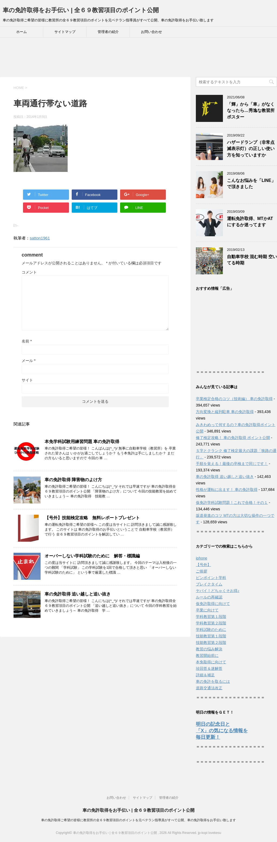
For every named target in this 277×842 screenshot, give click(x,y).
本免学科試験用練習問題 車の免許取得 (82, 441)
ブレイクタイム (209, 584)
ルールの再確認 (209, 597)
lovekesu (214, 833)
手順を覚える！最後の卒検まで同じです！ (232, 463)
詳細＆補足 (205, 675)
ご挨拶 (201, 571)
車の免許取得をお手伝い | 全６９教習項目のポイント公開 (81, 10)
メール (28, 360)
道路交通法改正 (209, 688)
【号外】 (203, 565)
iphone (201, 558)
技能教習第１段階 (211, 636)
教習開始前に (207, 655)
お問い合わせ (151, 32)
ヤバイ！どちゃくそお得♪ (217, 590)
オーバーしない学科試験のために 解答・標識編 (92, 556)
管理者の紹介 (108, 32)
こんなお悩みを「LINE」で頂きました (251, 183)
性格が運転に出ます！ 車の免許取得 (227, 489)
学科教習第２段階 (211, 623)
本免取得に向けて (211, 662)
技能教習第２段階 (211, 642)
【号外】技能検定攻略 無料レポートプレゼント (92, 517)
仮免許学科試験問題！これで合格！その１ (232, 502)
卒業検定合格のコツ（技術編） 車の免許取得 (234, 399)
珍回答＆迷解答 (209, 668)
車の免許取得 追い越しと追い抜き (78, 594)
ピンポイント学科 (211, 577)
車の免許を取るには (213, 681)
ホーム (21, 32)
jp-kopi (202, 833)
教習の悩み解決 (209, 649)
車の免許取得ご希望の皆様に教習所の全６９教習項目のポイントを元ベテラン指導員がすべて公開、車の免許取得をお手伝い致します (138, 820)
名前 (27, 341)
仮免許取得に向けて (213, 603)
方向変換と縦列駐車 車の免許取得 (225, 412)
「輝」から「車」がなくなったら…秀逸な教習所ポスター (251, 110)
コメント (29, 272)
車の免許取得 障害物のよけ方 (73, 479)
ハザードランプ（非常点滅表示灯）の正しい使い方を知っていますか (251, 148)
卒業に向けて (207, 610)
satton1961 (40, 238)
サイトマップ (64, 32)
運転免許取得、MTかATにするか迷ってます (250, 221)
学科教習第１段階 (211, 616)
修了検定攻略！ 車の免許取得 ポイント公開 (233, 437)
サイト (27, 380)
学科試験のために (211, 629)
